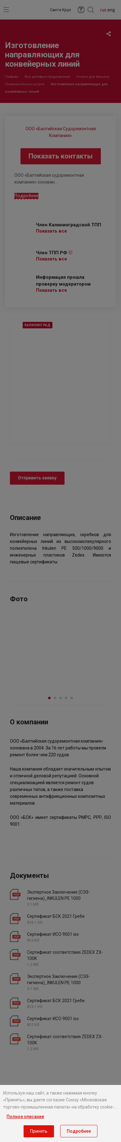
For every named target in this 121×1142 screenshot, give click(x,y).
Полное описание (25, 1116)
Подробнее (79, 1131)
